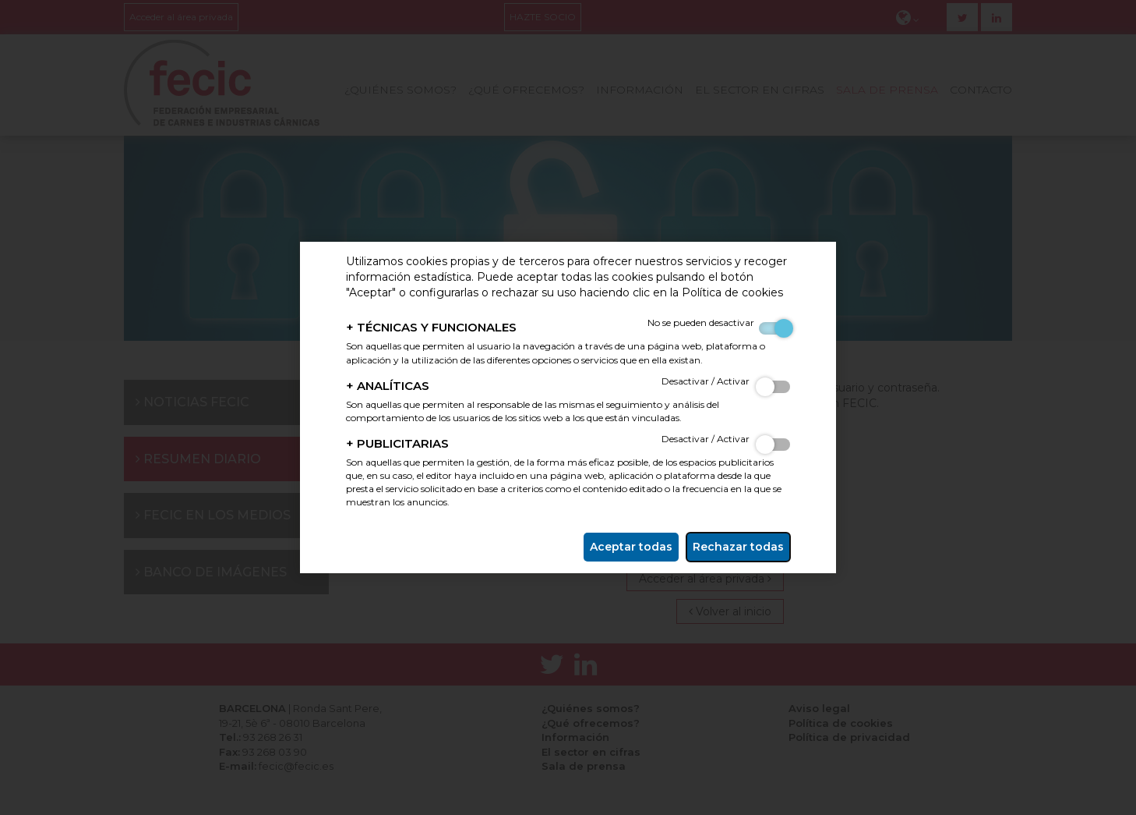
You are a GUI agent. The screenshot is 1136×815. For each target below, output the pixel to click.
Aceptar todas (631, 547)
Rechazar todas (738, 547)
